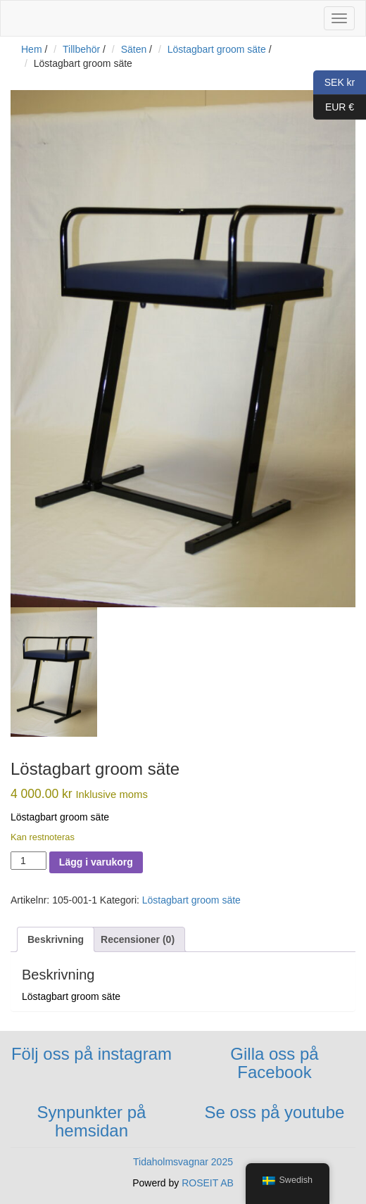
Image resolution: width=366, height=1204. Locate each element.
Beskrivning (55, 939)
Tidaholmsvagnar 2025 (183, 1161)
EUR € (333, 107)
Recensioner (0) (138, 939)
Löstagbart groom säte (217, 49)
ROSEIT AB (208, 1183)
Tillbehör (81, 49)
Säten (134, 49)
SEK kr (334, 82)
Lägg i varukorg (96, 862)
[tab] (55, 939)
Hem (31, 49)
